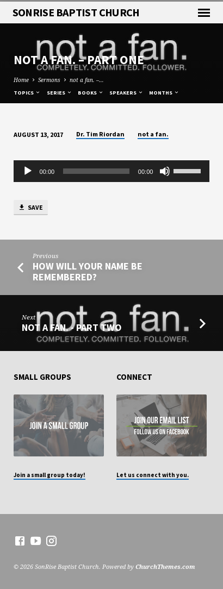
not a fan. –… (87, 80)
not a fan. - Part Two (72, 327)
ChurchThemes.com (165, 566)
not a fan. (153, 134)
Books (91, 92)
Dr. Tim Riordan (100, 134)
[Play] (27, 171)
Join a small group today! (49, 475)
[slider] (96, 171)
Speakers (126, 92)
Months (164, 92)
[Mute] (164, 171)
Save (30, 207)
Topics (27, 92)
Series (59, 92)
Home (21, 80)
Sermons (49, 80)
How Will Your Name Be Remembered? (88, 271)
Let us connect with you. (152, 475)
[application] (112, 171)
